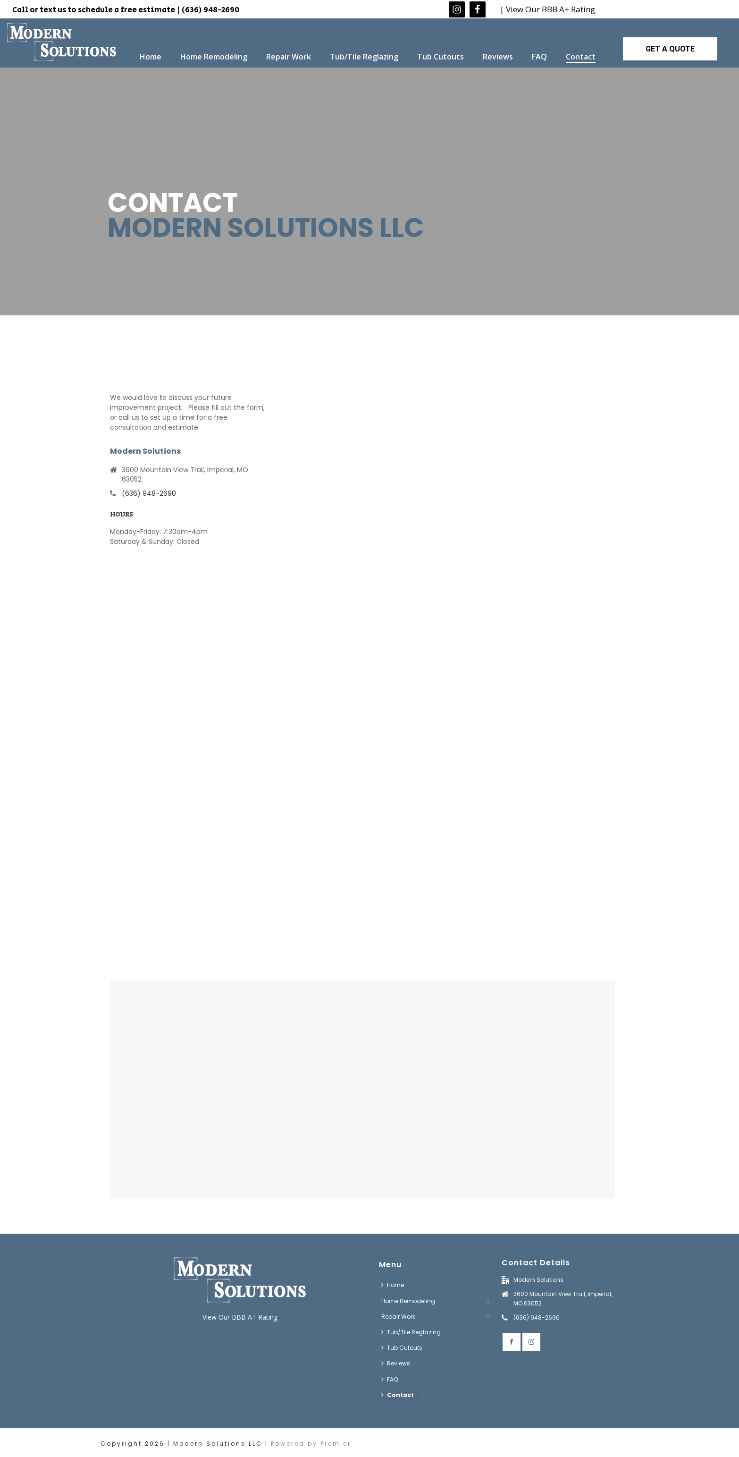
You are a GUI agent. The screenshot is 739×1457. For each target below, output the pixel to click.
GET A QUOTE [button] (670, 48)
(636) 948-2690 (149, 493)
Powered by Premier (311, 1444)
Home (150, 56)
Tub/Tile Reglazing (364, 56)
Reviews (498, 56)
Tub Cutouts (440, 56)
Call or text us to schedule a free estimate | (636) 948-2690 (125, 10)
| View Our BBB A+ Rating (547, 9)
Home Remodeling (213, 56)
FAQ (539, 56)
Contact (581, 56)
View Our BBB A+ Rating (239, 1317)
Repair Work (288, 56)
